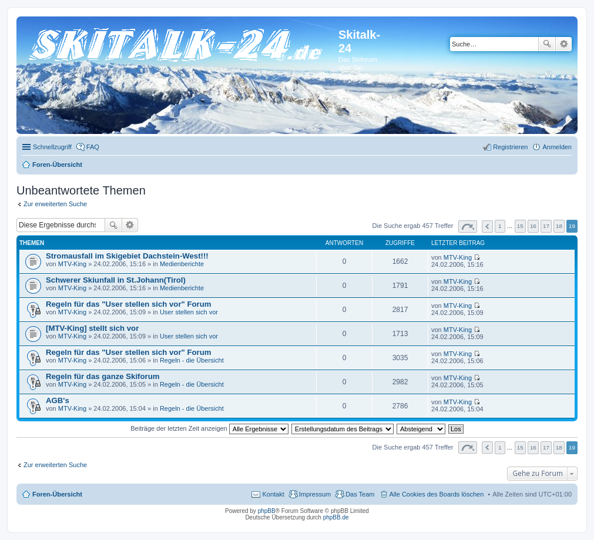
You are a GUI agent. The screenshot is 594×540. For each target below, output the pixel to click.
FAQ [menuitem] (92, 146)
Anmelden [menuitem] (557, 146)
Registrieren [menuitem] (510, 146)
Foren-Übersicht (57, 494)
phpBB (267, 511)
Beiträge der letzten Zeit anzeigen (209, 428)
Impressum (315, 494)
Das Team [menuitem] (359, 494)
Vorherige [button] (487, 226)
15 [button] (520, 226)
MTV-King (72, 263)
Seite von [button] (467, 226)
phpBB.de (336, 517)
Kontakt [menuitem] (273, 494)
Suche (547, 44)
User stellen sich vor (189, 312)
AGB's (57, 400)
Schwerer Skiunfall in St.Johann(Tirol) (116, 280)
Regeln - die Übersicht (192, 360)
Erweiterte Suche (564, 44)
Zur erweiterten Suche (55, 203)
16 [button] (533, 226)
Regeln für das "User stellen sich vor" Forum (128, 304)
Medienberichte (182, 263)
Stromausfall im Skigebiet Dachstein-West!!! (127, 255)
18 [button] (559, 226)
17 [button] (546, 226)
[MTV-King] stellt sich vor (92, 328)
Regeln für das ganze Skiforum (102, 376)
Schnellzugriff (52, 146)
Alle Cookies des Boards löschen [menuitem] (437, 494)
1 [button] (500, 226)
